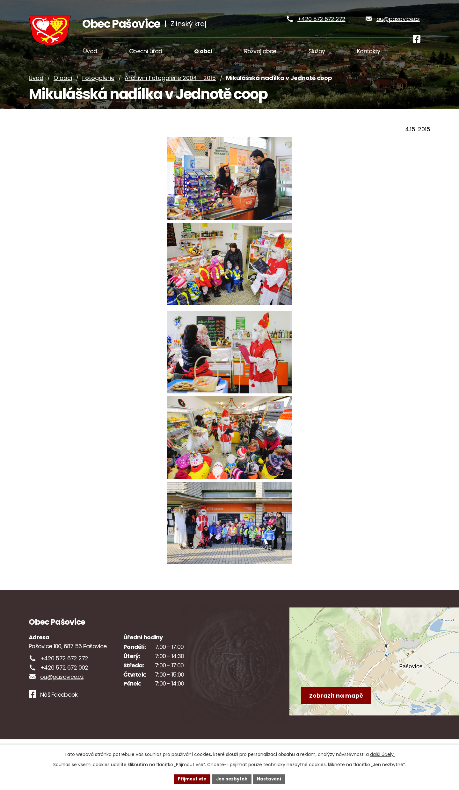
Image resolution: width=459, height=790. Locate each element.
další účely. (382, 753)
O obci (63, 90)
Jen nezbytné (232, 778)
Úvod (36, 90)
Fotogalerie (98, 90)
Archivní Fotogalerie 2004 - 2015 (170, 90)
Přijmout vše (190, 778)
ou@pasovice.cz (398, 25)
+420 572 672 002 (64, 680)
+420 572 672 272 (321, 25)
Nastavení (271, 778)
